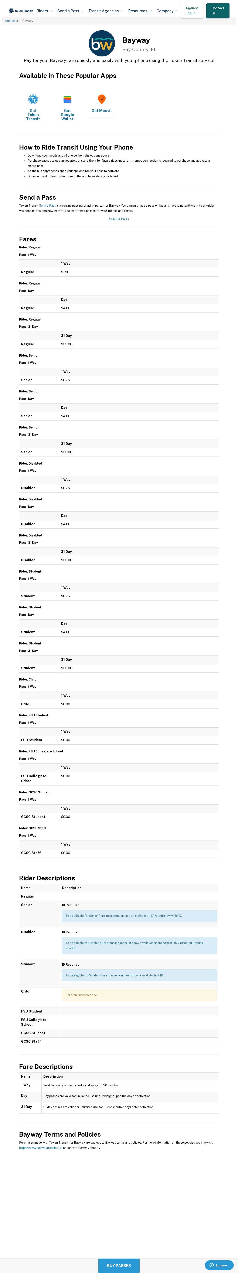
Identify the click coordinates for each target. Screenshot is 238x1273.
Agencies (11, 20)
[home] (21, 10)
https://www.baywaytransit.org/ (40, 1148)
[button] (44, 11)
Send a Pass (47, 205)
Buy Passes (119, 1265)
